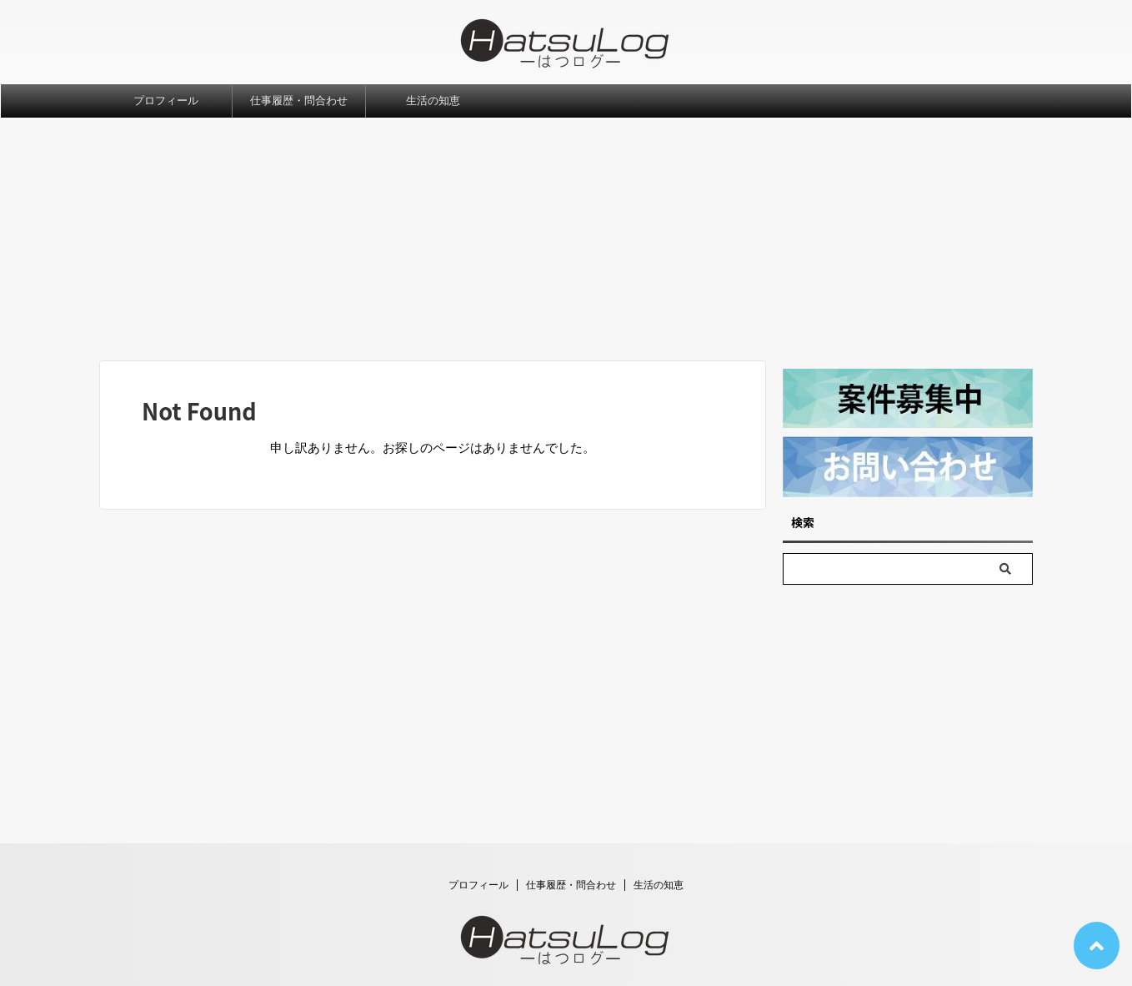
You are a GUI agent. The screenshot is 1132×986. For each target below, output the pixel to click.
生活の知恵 (433, 100)
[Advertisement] (566, 243)
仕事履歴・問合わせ (299, 100)
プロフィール (165, 100)
